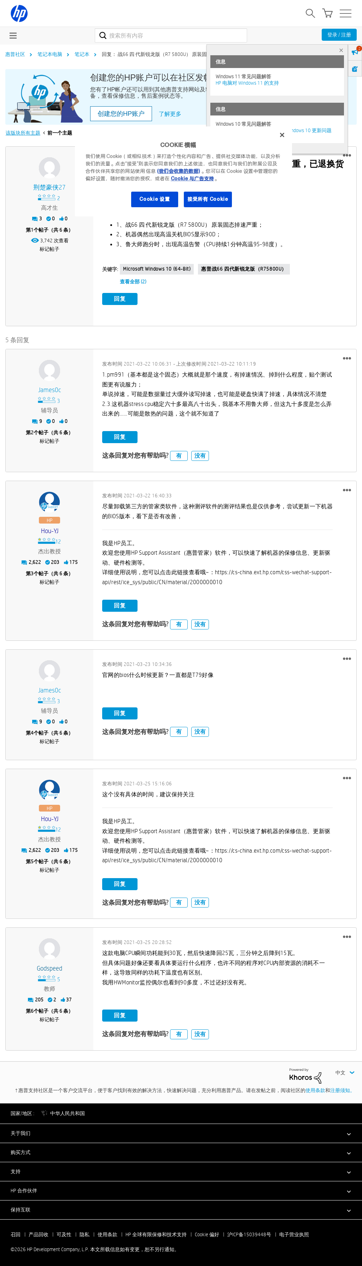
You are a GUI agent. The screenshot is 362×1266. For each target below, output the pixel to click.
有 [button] (179, 454)
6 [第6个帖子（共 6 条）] (32, 1010)
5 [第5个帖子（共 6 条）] (32, 860)
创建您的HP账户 (121, 113)
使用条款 (315, 1089)
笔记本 (82, 54)
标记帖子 (49, 249)
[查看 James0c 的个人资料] (49, 389)
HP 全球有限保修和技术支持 (156, 1233)
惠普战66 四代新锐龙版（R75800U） (244, 269)
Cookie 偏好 (207, 1233)
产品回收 (38, 1233)
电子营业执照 (294, 1233)
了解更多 (170, 114)
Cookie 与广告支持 (192, 178)
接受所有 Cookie (207, 199)
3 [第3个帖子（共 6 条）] (32, 572)
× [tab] (341, 50)
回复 (120, 299)
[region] (183, 171)
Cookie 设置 (154, 199)
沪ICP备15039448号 (249, 1233)
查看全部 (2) (133, 281)
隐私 (84, 1233)
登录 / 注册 (339, 35)
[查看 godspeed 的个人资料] (49, 967)
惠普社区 (15, 54)
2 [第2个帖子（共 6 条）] (32, 431)
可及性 (64, 1233)
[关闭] (282, 135)
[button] (347, 155)
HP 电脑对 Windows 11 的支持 (247, 83)
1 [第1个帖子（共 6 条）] (32, 230)
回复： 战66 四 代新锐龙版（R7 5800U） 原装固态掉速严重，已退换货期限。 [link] (186, 54)
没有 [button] (200, 454)
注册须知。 (342, 1089)
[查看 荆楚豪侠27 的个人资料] (49, 187)
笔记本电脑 (49, 54)
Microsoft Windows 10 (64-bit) (157, 269)
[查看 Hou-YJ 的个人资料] (49, 530)
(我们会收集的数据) (178, 171)
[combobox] (171, 35)
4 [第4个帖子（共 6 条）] (32, 732)
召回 (16, 1233)
